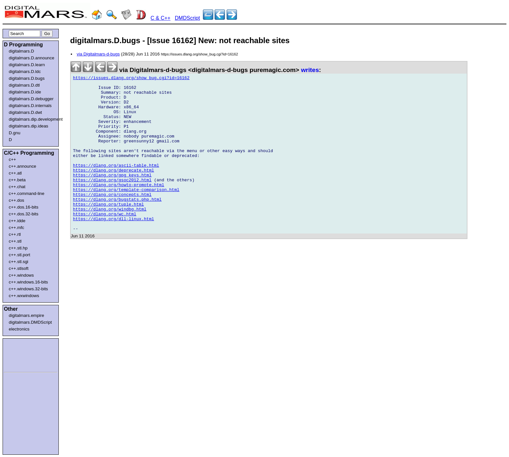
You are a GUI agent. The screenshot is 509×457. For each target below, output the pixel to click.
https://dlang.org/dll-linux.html (113, 248)
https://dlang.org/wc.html (104, 242)
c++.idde (17, 220)
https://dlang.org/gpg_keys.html (112, 195)
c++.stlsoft (19, 268)
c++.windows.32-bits (28, 288)
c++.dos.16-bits (23, 207)
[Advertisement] (23, 354)
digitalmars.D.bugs (26, 78)
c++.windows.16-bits (28, 282)
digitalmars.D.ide (25, 92)
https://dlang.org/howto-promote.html (118, 207)
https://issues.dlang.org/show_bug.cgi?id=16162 (131, 79)
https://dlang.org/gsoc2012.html (112, 201)
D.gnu (14, 132)
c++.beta (17, 179)
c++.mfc (16, 227)
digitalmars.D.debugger (31, 98)
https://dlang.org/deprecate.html (113, 190)
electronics (19, 329)
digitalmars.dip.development (32, 119)
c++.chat (17, 186)
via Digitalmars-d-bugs (98, 54)
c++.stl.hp (18, 248)
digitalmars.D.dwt (25, 112)
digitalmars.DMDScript (30, 322)
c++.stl (15, 241)
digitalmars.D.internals (30, 105)
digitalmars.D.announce (31, 57)
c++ (12, 159)
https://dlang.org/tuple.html (108, 231)
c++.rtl (15, 234)
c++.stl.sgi (18, 261)
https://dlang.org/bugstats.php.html (117, 225)
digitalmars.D (21, 51)
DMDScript (187, 18)
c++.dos (16, 200)
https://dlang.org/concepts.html (112, 219)
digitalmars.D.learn (27, 64)
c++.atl (15, 173)
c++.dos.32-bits (23, 213)
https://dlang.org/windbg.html (109, 236)
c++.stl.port (19, 254)
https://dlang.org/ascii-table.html (116, 184)
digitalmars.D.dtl (24, 85)
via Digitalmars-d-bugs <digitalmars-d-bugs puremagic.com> (186, 69)
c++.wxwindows (24, 295)
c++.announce (22, 166)
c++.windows (21, 275)
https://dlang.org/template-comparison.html (126, 213)
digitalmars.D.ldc (25, 71)
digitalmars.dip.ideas (28, 126)
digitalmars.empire (26, 315)
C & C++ (160, 18)
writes (310, 69)
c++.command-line (26, 193)
